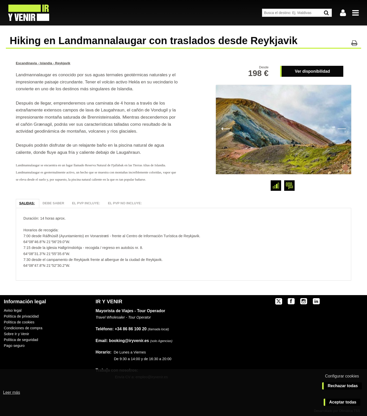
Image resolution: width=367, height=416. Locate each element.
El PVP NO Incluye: (125, 203)
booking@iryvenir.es (122, 340)
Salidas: (27, 203)
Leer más (11, 392)
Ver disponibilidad (312, 71)
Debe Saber (53, 203)
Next (341, 128)
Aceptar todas (343, 402)
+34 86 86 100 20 (131, 329)
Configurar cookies (342, 376)
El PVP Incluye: (86, 203)
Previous (225, 128)
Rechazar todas (343, 386)
